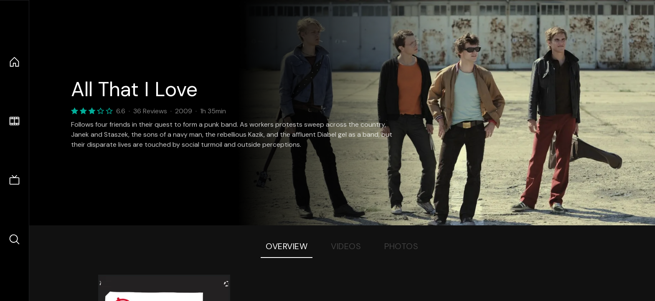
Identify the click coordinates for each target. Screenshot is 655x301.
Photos (401, 246)
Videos (346, 246)
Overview (286, 246)
